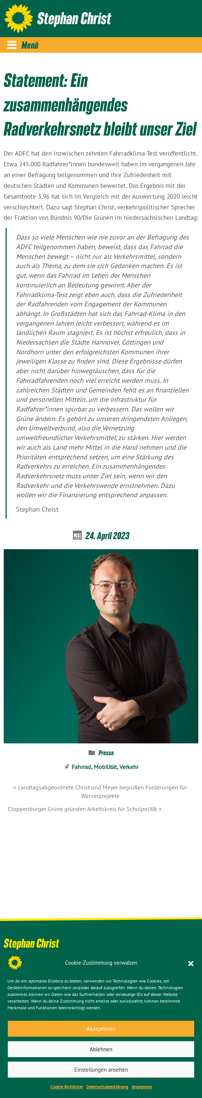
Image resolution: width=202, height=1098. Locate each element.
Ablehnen (101, 1049)
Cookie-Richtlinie (66, 1086)
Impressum (142, 1086)
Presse (106, 752)
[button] (191, 963)
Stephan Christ (74, 18)
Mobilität (105, 766)
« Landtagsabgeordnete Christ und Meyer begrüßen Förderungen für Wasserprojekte (100, 791)
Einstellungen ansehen (101, 1069)
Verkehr (128, 766)
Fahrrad (81, 766)
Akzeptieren (101, 1028)
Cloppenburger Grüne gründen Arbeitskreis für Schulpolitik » (85, 808)
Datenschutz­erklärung (107, 1086)
